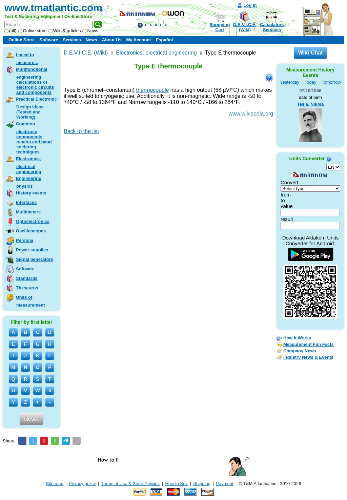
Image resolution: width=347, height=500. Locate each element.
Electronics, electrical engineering (28, 165)
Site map (54, 483)
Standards (27, 278)
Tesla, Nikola (310, 104)
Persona (24, 240)
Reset (31, 419)
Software (48, 39)
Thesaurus (27, 287)
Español (164, 39)
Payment (224, 483)
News (90, 30)
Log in (250, 5)
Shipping (201, 483)
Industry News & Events (308, 357)
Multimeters (28, 211)
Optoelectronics (32, 221)
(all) (10, 30)
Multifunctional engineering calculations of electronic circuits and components (35, 81)
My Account (138, 39)
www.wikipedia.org (250, 114)
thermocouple (152, 90)
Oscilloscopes (31, 230)
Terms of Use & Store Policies (130, 483)
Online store (32, 30)
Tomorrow (331, 82)
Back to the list (81, 131)
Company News (299, 350)
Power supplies (32, 249)
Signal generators (34, 259)
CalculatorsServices (272, 27)
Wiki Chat (310, 53)
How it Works (297, 337)
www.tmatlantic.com (53, 7)
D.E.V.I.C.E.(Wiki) (245, 27)
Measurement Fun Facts (308, 344)
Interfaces (26, 202)
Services (72, 39)
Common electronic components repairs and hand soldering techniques (34, 137)
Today (311, 82)
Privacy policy (82, 483)
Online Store (21, 39)
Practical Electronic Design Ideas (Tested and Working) (36, 108)
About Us (112, 39)
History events (31, 192)
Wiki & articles (64, 30)
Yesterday (289, 82)
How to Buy (176, 483)
